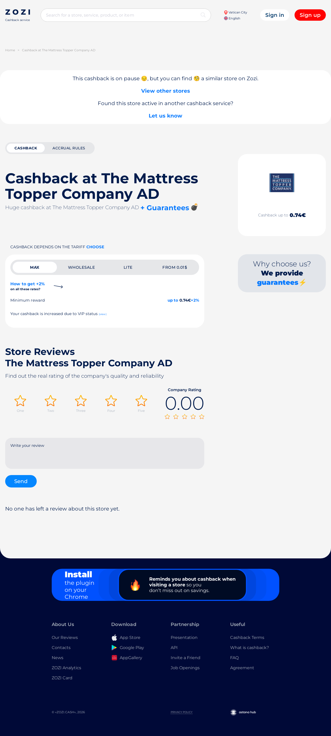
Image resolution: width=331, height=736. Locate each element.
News (57, 657)
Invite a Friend (185, 657)
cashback (25, 148)
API (174, 647)
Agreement (242, 667)
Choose (95, 246)
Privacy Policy (181, 712)
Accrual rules (68, 148)
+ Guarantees (164, 207)
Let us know (165, 116)
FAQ (234, 657)
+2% (195, 300)
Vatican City (235, 12)
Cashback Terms (247, 637)
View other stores (165, 91)
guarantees (277, 282)
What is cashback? (249, 647)
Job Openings (185, 667)
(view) (103, 314)
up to (173, 300)
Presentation (184, 637)
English (232, 18)
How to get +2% (27, 286)
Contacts (61, 647)
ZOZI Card (62, 677)
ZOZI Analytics (66, 667)
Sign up (310, 15)
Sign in (274, 15)
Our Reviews (65, 637)
